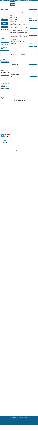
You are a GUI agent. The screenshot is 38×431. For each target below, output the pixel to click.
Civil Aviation (13, 6)
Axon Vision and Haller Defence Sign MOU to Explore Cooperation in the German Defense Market (15, 65)
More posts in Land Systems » (25, 45)
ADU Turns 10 (4, 26)
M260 (23, 41)
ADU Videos (5, 27)
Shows (10, 6)
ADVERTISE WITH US (20, 417)
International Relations (32, 6)
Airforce (8, 6)
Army (4, 6)
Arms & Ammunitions (27, 6)
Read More (2, 18)
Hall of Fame (21, 6)
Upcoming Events (18, 7)
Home (2, 6)
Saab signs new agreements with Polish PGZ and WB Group (24, 58)
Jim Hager (21, 41)
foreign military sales (17, 41)
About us (12, 417)
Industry (23, 6)
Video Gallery (4, 23)
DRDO (35, 6)
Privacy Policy (26, 417)
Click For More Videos (33, 76)
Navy (6, 6)
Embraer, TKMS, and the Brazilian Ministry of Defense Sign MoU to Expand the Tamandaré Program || (11, 0)
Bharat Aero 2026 (4, 19)
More (20, 7)
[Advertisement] (19, 410)
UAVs (15, 6)
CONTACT (17, 417)
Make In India (17, 6)
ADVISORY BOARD (14, 417)
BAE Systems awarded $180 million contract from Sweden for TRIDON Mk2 (14, 54)
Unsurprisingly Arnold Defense (13, 43)
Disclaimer (23, 417)
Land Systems (14, 39)
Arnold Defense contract (13, 41)
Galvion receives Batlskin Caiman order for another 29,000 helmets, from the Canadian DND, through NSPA (15, 75)
